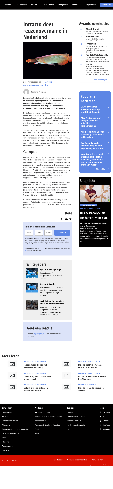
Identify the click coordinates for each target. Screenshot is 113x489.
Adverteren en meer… (43, 412)
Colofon (70, 412)
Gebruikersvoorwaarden (77, 460)
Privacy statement (99, 460)
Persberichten (40, 429)
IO (47, 85)
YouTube (106, 425)
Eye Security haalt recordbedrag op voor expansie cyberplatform (92, 146)
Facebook (107, 412)
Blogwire (38, 433)
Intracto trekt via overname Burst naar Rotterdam (90, 366)
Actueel (48, 82)
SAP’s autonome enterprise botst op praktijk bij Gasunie (90, 109)
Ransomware (7, 446)
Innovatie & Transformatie (35, 362)
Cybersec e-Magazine (10, 433)
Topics (4, 438)
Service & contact (74, 421)
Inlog (69, 429)
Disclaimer (58, 460)
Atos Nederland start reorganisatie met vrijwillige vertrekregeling (91, 122)
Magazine (6, 425)
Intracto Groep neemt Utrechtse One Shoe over (92, 377)
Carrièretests (7, 412)
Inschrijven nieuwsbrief (76, 425)
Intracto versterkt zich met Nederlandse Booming (35, 366)
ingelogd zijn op (40, 334)
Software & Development (33, 85)
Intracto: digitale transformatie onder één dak (37, 377)
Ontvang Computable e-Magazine (15, 429)
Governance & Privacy (87, 385)
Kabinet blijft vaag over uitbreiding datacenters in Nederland (92, 134)
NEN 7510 (6, 450)
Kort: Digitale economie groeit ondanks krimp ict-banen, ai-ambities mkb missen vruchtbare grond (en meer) (92, 159)
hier (26, 250)
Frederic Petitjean (38, 92)
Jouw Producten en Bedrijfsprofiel (48, 417)
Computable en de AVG (76, 417)
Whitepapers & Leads (43, 421)
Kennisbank (6, 417)
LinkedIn (106, 421)
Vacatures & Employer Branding (47, 425)
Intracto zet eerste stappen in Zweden (91, 389)
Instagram (107, 429)
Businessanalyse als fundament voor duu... (95, 215)
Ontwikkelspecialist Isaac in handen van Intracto (36, 389)
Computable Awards (10, 421)
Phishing (5, 442)
